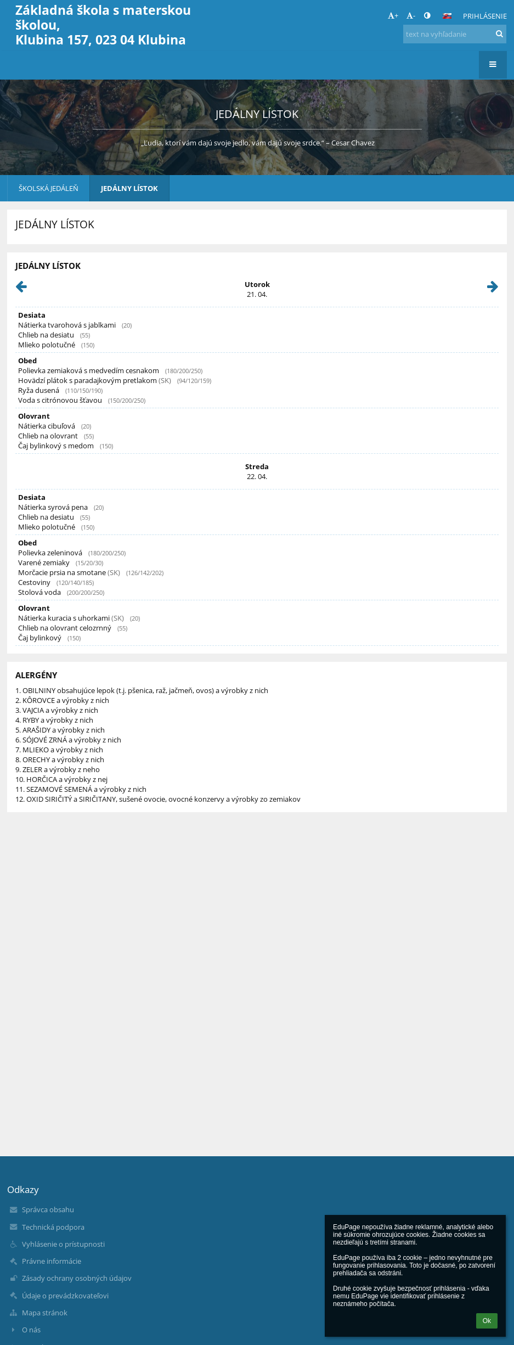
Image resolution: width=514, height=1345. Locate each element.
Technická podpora (53, 1227)
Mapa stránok (44, 1313)
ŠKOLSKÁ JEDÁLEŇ (48, 188)
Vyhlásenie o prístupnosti (63, 1244)
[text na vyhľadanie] (455, 34)
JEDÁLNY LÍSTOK (129, 188)
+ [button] (393, 15)
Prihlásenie (485, 16)
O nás (31, 1330)
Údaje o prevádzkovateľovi (65, 1296)
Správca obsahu (48, 1209)
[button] (447, 15)
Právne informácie (51, 1261)
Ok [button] (487, 1321)
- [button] (410, 15)
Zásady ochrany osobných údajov (77, 1278)
